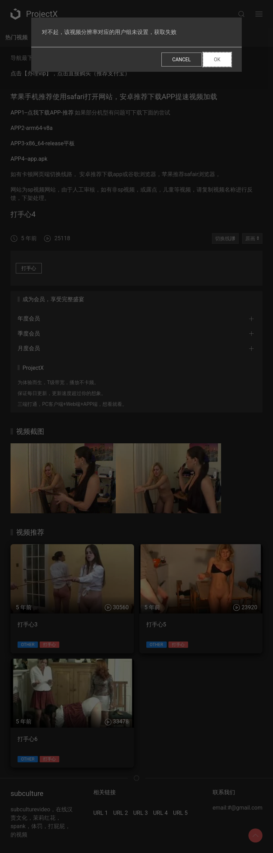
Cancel (181, 59)
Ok (217, 59)
